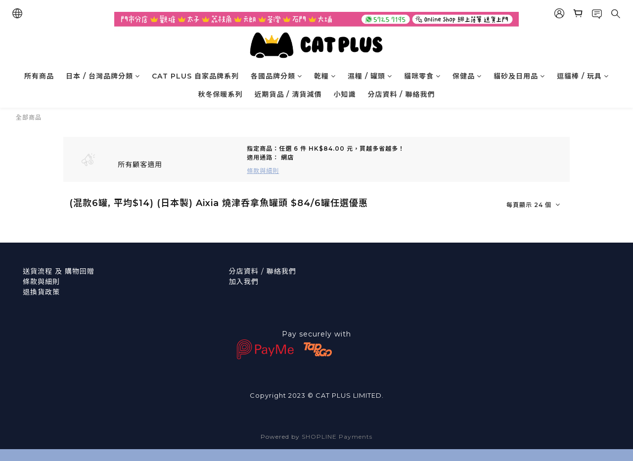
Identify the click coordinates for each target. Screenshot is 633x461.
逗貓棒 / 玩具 (583, 76)
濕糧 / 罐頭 (370, 76)
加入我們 (244, 281)
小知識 (345, 94)
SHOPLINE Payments (337, 436)
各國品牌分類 (276, 76)
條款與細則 (41, 281)
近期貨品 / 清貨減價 (288, 94)
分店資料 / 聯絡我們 (401, 94)
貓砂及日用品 (519, 76)
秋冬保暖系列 (220, 94)
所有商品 (39, 76)
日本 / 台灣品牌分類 (103, 76)
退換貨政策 (41, 292)
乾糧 (325, 76)
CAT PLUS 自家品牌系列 (195, 76)
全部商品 (29, 117)
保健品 (467, 76)
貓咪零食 (422, 76)
